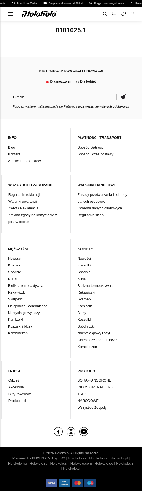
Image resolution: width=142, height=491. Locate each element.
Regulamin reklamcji (24, 195)
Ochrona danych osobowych (100, 208)
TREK (82, 394)
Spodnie (14, 272)
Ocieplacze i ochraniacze (27, 306)
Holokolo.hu (17, 463)
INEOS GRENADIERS (95, 387)
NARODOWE (88, 401)
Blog (11, 147)
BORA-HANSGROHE (94, 380)
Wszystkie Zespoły (92, 407)
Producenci (17, 401)
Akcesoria (16, 387)
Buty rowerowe (20, 394)
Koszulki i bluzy (20, 326)
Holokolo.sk (77, 458)
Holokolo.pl (119, 458)
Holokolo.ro (38, 463)
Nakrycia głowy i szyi (24, 313)
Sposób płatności (91, 147)
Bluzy (82, 313)
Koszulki (14, 265)
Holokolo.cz (98, 458)
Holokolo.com (81, 463)
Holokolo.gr (72, 468)
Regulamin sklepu (91, 215)
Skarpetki (15, 299)
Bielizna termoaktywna (25, 286)
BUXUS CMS (42, 458)
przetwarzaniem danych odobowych (103, 106)
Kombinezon (18, 333)
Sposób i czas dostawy (95, 154)
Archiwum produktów (24, 161)
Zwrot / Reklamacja (23, 208)
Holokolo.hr (125, 463)
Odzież (13, 380)
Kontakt (14, 154)
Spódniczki (86, 326)
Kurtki (12, 279)
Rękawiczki (17, 292)
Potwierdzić (123, 97)
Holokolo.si (59, 463)
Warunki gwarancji (22, 201)
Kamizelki (15, 319)
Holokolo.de (104, 463)
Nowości (14, 258)
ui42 (62, 458)
